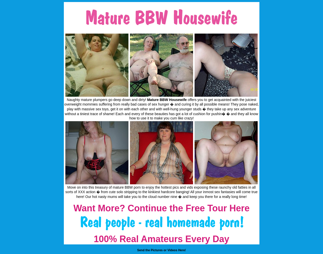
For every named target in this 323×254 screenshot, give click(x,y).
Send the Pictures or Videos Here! (161, 250)
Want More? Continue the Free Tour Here (161, 208)
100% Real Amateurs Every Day (161, 239)
